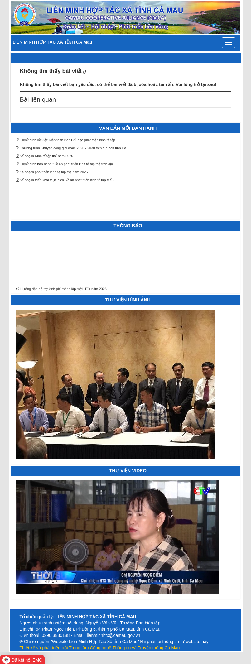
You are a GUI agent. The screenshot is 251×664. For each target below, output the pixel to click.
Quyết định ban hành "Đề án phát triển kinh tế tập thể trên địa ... (66, 164)
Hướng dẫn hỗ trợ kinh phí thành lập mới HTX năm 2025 (61, 290)
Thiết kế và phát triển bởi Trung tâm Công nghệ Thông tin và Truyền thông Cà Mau (100, 647)
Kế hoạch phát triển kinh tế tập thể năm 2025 (52, 172)
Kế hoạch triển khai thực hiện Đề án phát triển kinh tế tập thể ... (65, 180)
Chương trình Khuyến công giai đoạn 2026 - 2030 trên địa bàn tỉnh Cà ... (73, 148)
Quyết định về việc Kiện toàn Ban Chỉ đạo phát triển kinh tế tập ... (67, 140)
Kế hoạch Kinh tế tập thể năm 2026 (44, 156)
